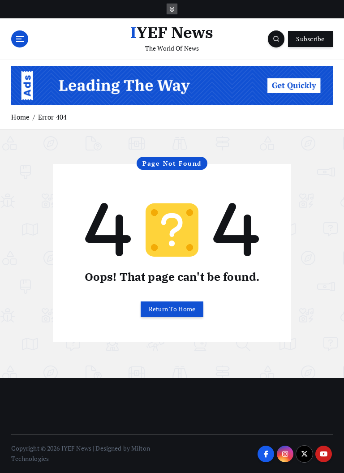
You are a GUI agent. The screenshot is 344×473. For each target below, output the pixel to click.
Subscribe (310, 39)
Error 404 (52, 116)
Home (20, 116)
